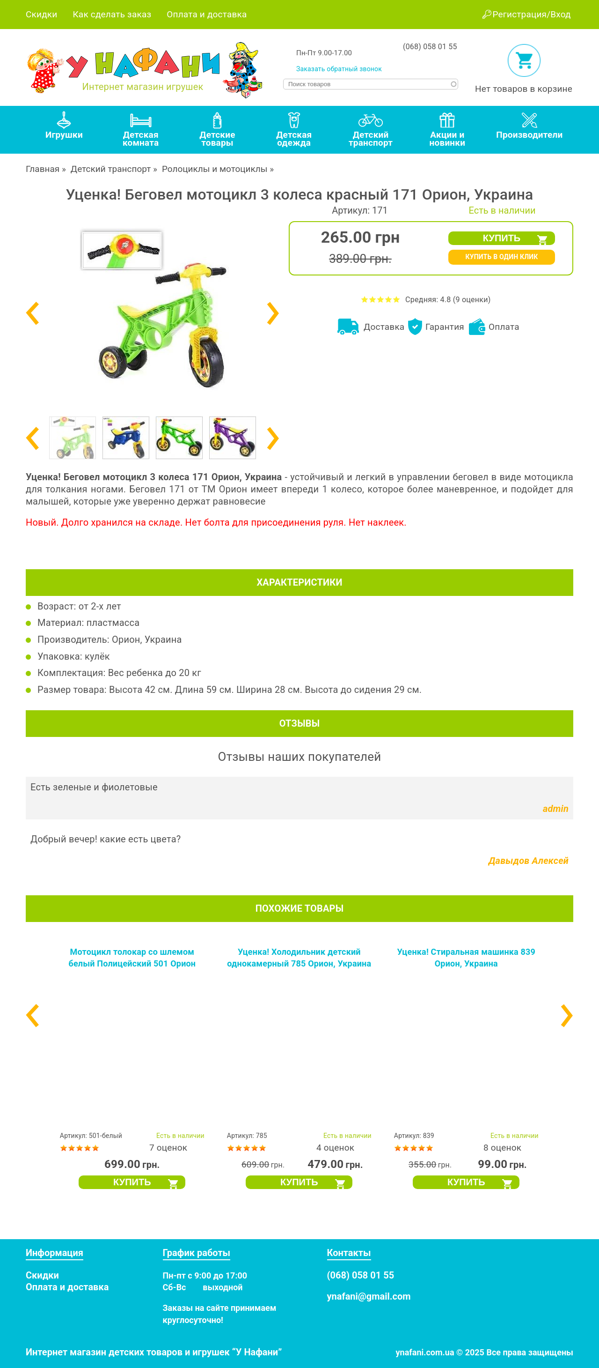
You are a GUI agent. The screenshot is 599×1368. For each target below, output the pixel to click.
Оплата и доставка (207, 14)
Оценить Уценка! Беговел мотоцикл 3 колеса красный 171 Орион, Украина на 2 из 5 (373, 299)
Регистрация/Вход (532, 14)
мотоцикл (546, 477)
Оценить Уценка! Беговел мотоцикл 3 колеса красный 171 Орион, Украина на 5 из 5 (397, 299)
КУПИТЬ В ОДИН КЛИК (501, 256)
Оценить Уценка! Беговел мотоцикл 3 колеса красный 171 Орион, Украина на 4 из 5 (389, 299)
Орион (233, 489)
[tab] (64, 130)
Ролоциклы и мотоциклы (215, 169)
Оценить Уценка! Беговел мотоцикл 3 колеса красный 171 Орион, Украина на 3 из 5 (381, 299)
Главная (42, 169)
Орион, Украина (147, 639)
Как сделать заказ (112, 14)
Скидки (41, 14)
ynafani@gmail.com (369, 1296)
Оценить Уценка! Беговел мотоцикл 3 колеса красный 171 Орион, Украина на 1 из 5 (365, 299)
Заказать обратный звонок (339, 69)
